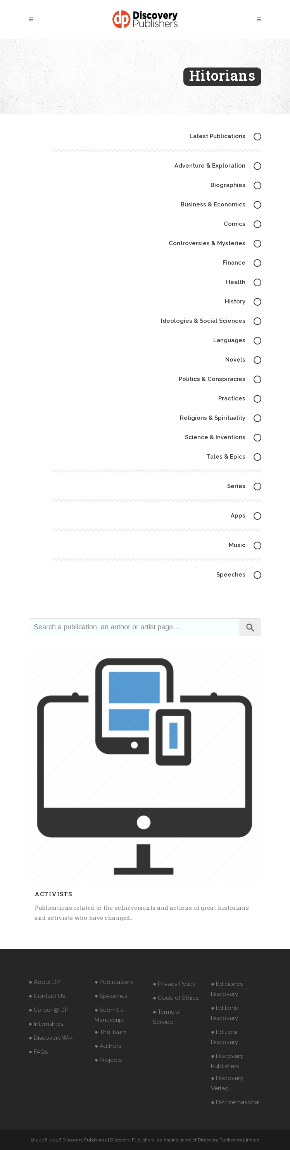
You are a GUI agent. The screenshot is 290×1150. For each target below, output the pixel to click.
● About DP (44, 982)
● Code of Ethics (176, 997)
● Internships (46, 1023)
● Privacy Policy (174, 983)
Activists (53, 894)
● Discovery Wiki (51, 1037)
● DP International (235, 1102)
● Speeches (111, 995)
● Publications (114, 982)
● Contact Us (47, 995)
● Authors (108, 1046)
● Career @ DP (48, 1009)
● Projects (108, 1059)
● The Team (110, 1032)
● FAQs (38, 1051)
